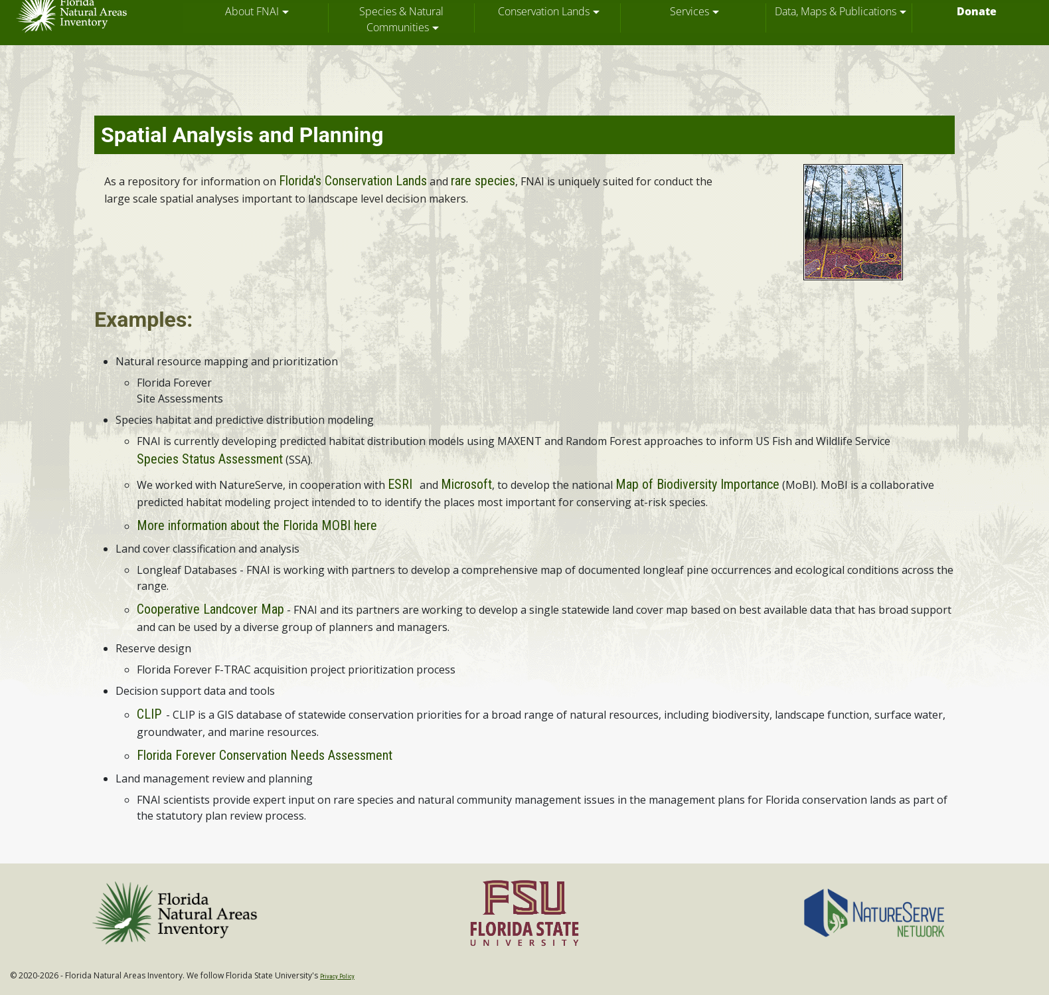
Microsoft (466, 484)
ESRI (400, 484)
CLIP (149, 714)
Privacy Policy (337, 976)
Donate (977, 11)
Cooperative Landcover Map (210, 609)
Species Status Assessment (210, 459)
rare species (483, 181)
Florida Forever (174, 382)
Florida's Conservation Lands (353, 181)
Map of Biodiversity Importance (697, 484)
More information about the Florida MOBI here (257, 525)
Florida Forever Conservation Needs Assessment (264, 755)
